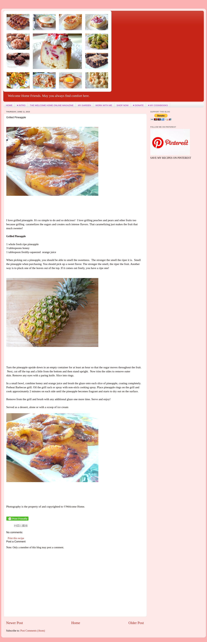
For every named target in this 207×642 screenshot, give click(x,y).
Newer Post (14, 623)
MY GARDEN (84, 105)
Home (75, 623)
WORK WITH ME (103, 105)
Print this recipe (16, 538)
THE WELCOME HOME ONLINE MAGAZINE (51, 105)
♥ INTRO (21, 105)
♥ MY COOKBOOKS (158, 105)
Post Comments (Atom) (32, 630)
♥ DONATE (138, 105)
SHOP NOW (123, 105)
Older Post (136, 623)
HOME (9, 105)
